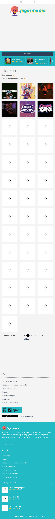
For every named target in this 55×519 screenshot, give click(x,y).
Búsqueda (21, 2)
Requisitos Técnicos (9, 381)
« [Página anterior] (17, 335)
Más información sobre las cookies (15, 385)
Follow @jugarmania (27, 416)
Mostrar (4, 78)
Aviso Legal (6, 399)
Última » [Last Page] (27, 339)
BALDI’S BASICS (16, 59)
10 (42, 335)
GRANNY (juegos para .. (17, 488)
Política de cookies (9, 388)
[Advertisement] (28, 32)
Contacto (5, 392)
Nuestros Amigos (8, 396)
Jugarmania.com (28, 516)
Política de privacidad (10, 403)
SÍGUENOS (33, 2)
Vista (3, 75)
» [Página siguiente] (49, 335)
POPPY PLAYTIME (15, 506)
